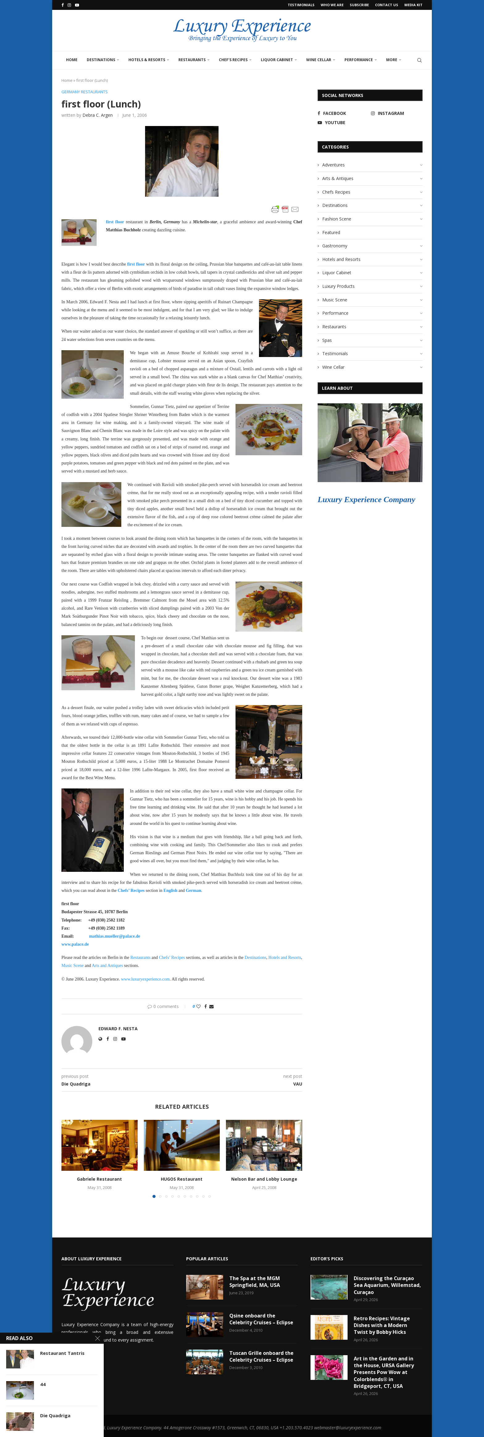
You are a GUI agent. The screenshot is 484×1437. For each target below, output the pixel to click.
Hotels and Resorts (285, 957)
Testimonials (301, 4)
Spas (327, 340)
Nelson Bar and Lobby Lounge (264, 1179)
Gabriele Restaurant (99, 1179)
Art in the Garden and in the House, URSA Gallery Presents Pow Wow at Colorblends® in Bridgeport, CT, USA (384, 1372)
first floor (115, 222)
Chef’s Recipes (233, 59)
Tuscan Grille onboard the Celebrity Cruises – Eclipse (261, 1356)
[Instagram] (69, 5)
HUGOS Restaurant (181, 1179)
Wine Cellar (318, 59)
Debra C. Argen (97, 115)
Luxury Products (338, 286)
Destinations (101, 59)
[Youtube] (77, 5)
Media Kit (413, 4)
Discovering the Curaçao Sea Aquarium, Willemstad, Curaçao (387, 1285)
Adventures (333, 165)
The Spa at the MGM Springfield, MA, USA (254, 1281)
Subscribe (359, 4)
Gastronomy (334, 246)
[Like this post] (198, 1006)
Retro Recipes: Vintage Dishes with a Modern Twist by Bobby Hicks (382, 1325)
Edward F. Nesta (118, 1029)
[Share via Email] (211, 1006)
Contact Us (386, 4)
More (391, 59)
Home (71, 59)
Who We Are (332, 4)
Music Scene (334, 300)
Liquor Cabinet (277, 59)
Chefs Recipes (336, 192)
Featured (331, 232)
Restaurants (192, 59)
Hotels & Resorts (146, 59)
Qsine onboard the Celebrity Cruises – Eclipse (261, 1319)
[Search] (419, 60)
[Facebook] (62, 5)
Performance (358, 59)
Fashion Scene (336, 219)
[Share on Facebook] (205, 1006)
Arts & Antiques (337, 178)
